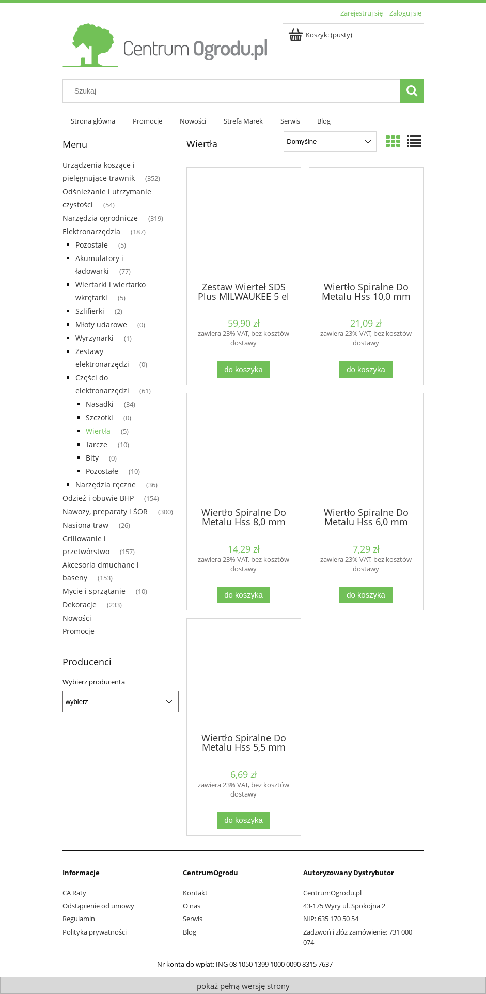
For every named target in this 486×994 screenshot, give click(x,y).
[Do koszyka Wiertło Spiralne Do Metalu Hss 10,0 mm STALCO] (365, 369)
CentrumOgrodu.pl (332, 892)
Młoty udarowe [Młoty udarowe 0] (101, 324)
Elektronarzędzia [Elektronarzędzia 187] (91, 231)
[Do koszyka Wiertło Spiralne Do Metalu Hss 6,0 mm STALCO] (365, 595)
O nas (191, 905)
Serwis (192, 918)
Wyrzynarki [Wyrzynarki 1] (94, 338)
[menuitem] (93, 121)
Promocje (78, 631)
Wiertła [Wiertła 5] (98, 431)
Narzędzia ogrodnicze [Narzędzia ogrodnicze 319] (100, 218)
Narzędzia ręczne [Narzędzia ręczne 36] (105, 485)
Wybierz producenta (93, 681)
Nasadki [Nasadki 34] (100, 404)
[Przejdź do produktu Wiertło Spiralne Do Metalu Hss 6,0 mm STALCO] (366, 449)
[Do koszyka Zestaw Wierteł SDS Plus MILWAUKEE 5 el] (243, 369)
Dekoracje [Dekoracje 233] (79, 604)
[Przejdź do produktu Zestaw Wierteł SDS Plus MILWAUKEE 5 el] (244, 224)
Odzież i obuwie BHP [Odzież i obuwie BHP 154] (98, 498)
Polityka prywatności (94, 932)
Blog (189, 932)
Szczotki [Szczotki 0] (99, 417)
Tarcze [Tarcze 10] (96, 444)
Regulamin (78, 918)
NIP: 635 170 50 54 (330, 918)
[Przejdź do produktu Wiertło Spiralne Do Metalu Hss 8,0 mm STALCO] (244, 449)
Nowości (76, 618)
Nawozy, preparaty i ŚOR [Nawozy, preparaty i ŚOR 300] (105, 511)
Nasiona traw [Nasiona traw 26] (85, 525)
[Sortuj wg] (330, 141)
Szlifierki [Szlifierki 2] (89, 311)
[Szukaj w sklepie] (233, 91)
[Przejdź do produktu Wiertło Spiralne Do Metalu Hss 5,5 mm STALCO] (244, 674)
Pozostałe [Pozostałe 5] (91, 245)
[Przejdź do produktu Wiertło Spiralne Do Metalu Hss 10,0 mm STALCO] (366, 224)
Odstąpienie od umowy (98, 905)
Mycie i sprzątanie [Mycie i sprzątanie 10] (94, 591)
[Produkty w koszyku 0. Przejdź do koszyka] (321, 34)
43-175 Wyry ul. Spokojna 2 (344, 905)
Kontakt (195, 892)
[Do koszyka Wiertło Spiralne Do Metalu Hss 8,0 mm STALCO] (243, 595)
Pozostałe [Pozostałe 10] (102, 471)
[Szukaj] (412, 91)
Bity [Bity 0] (92, 458)
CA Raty (74, 892)
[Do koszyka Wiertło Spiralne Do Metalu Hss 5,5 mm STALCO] (243, 820)
